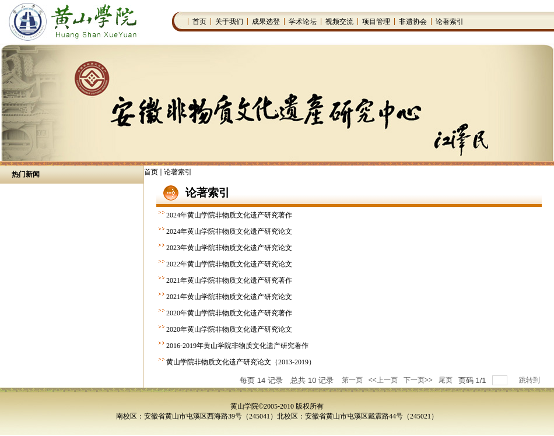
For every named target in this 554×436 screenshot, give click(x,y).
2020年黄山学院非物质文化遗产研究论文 (229, 329)
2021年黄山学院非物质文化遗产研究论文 (229, 297)
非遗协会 (413, 21)
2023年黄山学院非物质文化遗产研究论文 (229, 248)
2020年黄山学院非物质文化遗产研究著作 (229, 313)
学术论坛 (303, 21)
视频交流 (339, 21)
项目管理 (376, 21)
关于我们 (229, 21)
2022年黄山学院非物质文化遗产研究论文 (229, 264)
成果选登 (266, 21)
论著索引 (450, 21)
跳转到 (530, 380)
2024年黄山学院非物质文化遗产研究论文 (229, 231)
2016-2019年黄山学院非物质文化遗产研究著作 (237, 346)
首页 (199, 21)
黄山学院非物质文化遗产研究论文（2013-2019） (240, 362)
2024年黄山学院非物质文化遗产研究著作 (229, 215)
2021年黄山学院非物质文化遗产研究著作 (229, 280)
